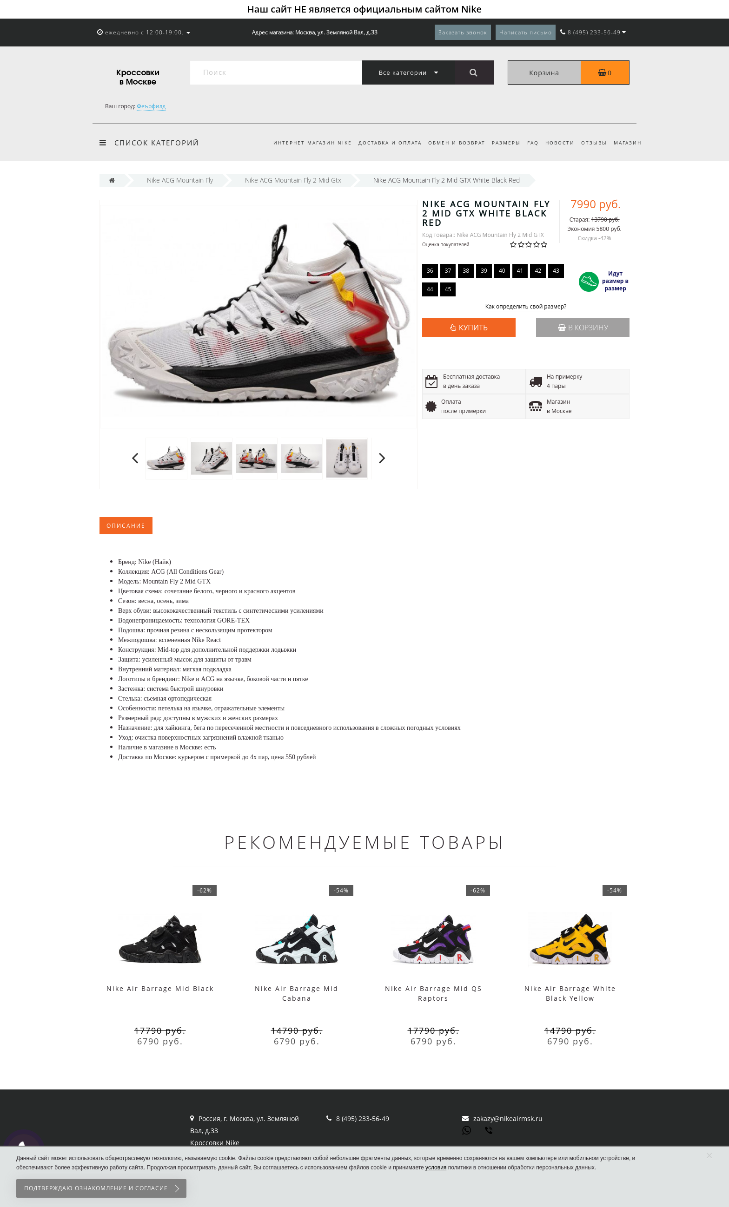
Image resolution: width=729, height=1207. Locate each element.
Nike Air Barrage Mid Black (160, 988)
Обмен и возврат (449, 142)
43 (556, 271)
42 (538, 271)
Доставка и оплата (381, 142)
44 (430, 289)
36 (430, 271)
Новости (556, 142)
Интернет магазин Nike (302, 142)
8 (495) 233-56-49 (362, 1118)
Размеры (500, 142)
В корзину (583, 327)
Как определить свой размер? (526, 306)
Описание (126, 526)
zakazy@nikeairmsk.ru (508, 1118)
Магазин (628, 142)
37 (448, 271)
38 (466, 271)
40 (502, 271)
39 (484, 271)
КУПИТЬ (473, 327)
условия (435, 1167)
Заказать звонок (462, 32)
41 (520, 271)
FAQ (528, 142)
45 (448, 289)
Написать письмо (525, 32)
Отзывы (592, 142)
